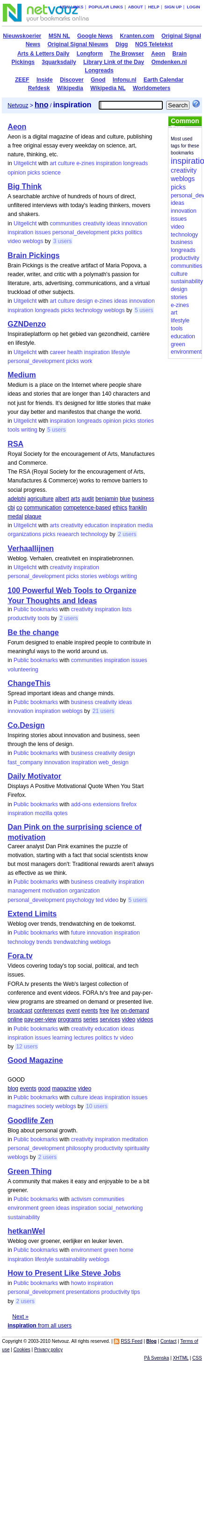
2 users (127, 534)
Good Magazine (35, 1060)
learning (62, 1037)
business (143, 499)
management (23, 890)
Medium (21, 375)
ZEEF (22, 80)
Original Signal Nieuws (77, 44)
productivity (21, 618)
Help (153, 7)
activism (81, 1199)
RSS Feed (131, 1341)
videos (145, 1019)
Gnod (98, 80)
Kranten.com (137, 36)
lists (127, 609)
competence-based (87, 507)
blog (12, 1088)
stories (145, 421)
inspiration (109, 163)
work (86, 361)
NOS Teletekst (154, 44)
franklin (138, 507)
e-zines (85, 163)
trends (44, 942)
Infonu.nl (125, 80)
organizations (24, 534)
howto (78, 1283)
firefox (129, 804)
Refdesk (39, 88)
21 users (103, 711)
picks (33, 172)
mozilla (43, 813)
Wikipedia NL (107, 88)
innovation (134, 223)
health (75, 352)
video (14, 241)
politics (133, 232)
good (44, 1088)
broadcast (19, 1010)
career (58, 352)
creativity (94, 223)
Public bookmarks (36, 609)
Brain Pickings (33, 255)
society (45, 1106)
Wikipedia (70, 88)
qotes (60, 813)
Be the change (32, 632)
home (126, 1250)
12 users (26, 1046)
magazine (64, 1088)
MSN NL (59, 36)
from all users (39, 1325)
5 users (144, 310)
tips (135, 1292)
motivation (55, 890)
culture (66, 163)
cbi (11, 507)
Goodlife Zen (30, 1120)
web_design (114, 762)
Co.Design (25, 725)
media (145, 525)
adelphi (16, 499)
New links (72, 7)
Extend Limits (32, 914)
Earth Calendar (163, 80)
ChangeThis (29, 683)
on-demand (135, 1010)
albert (62, 499)
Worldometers (151, 88)
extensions (106, 804)
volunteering (22, 669)
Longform (90, 53)
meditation (135, 1139)
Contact (168, 1341)
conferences (49, 1010)
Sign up (173, 7)
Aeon (158, 53)
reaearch (68, 534)
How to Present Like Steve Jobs (64, 1273)
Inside (44, 80)
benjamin (106, 499)
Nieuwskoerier (22, 36)
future (78, 932)
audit (88, 499)
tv (116, 1037)
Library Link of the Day (113, 62)
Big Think (24, 186)
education (96, 525)
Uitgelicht (25, 163)
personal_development (80, 232)
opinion (16, 172)
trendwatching (70, 942)
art (53, 163)
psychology (80, 900)
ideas (113, 223)
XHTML (181, 1358)
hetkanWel (26, 1231)
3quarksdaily (59, 62)
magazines (21, 1106)
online (14, 1019)
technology (88, 310)
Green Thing (29, 1171)
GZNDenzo (26, 324)
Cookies (22, 1349)
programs (70, 1019)
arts (75, 499)
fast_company (25, 762)
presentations (83, 1292)
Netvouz (17, 105)
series (90, 1019)
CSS (197, 1358)
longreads (135, 163)
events (89, 1010)
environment (22, 1208)
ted (100, 900)
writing (29, 429)
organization (84, 890)
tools (13, 429)
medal (15, 516)
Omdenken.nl (169, 62)
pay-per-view (40, 1019)
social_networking (120, 1208)
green (47, 1208)
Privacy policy (48, 1349)
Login (193, 7)
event (73, 1010)
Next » (20, 1316)
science (51, 172)
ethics (120, 507)
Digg (122, 44)
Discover (72, 80)
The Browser (127, 53)
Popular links (105, 7)
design (84, 301)
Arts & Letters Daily (43, 53)
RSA (15, 444)
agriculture (40, 499)
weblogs (32, 241)
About (135, 7)
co (19, 507)
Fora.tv (19, 956)
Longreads (99, 70)
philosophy (79, 1148)
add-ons (81, 804)
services (110, 1019)
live (115, 1010)
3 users (62, 241)
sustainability (23, 1217)
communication (43, 507)
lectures (84, 1037)
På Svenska (156, 1358)
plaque (32, 516)
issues (43, 232)
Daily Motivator (34, 776)
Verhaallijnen (30, 548)
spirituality (136, 1148)
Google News (95, 36)
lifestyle (120, 352)
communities (65, 223)
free (104, 1010)
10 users (97, 1106)
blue (125, 499)
